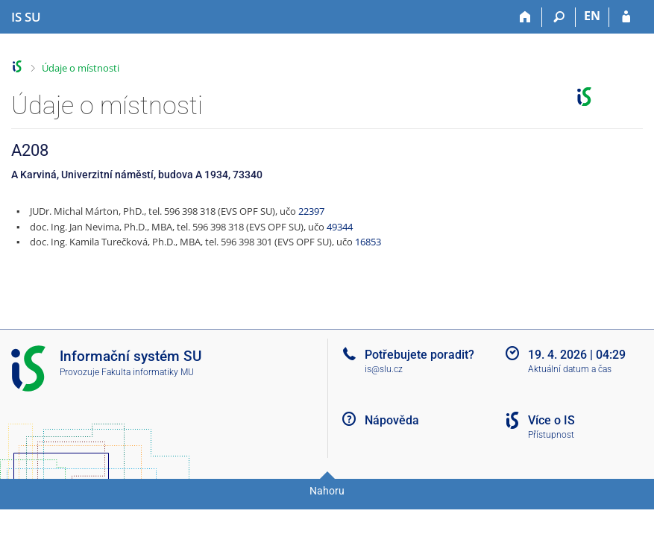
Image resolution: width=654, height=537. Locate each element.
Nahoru (327, 491)
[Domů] (525, 17)
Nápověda (392, 420)
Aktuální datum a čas (569, 369)
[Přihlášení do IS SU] (626, 17)
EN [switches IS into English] (592, 15)
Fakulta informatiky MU (147, 372)
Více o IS (551, 420)
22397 (311, 211)
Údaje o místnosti (80, 68)
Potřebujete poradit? (419, 355)
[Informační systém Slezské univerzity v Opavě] (26, 17)
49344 (340, 226)
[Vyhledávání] (559, 17)
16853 (368, 241)
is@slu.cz (384, 369)
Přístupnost (551, 435)
